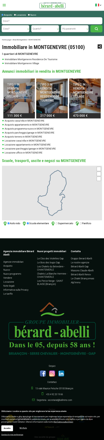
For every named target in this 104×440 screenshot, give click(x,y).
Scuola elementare (35, 223)
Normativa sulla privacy (63, 422)
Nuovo (32, 15)
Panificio (83, 223)
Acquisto (7, 15)
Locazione (20, 15)
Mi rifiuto (23, 428)
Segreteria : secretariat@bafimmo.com (54, 400)
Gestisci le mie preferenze (12, 435)
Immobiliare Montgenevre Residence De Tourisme (31, 59)
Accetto (7, 428)
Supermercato (62, 223)
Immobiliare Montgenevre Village (22, 63)
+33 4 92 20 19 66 (54, 394)
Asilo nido (11, 223)
